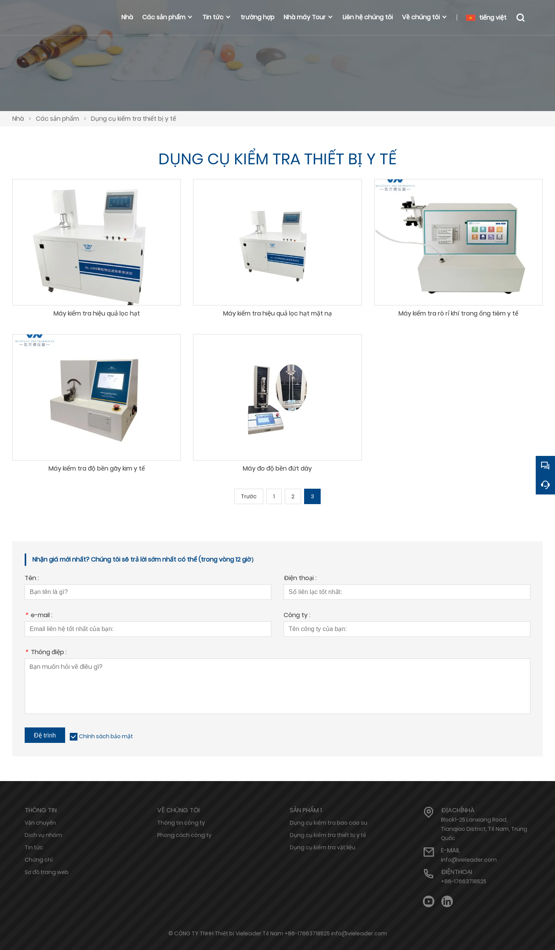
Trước (249, 496)
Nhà (18, 118)
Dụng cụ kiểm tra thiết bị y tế (133, 118)
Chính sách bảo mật (106, 736)
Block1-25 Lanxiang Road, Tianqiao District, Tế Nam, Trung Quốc (484, 829)
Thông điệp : (46, 652)
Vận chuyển (40, 823)
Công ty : (297, 615)
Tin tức (34, 847)
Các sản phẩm (57, 118)
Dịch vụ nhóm (43, 835)
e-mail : (38, 615)
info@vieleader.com (469, 860)
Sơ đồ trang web (47, 872)
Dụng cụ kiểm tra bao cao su (328, 823)
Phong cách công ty (184, 835)
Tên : (32, 578)
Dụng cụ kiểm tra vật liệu (322, 847)
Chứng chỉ (39, 860)
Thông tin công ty (181, 823)
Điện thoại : (300, 578)
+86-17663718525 (463, 881)
